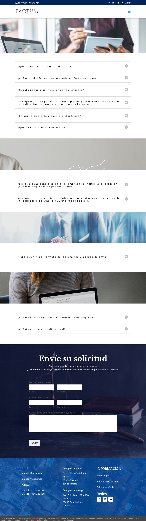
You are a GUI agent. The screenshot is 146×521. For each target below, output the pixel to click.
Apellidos (61, 392)
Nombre (32, 392)
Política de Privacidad (108, 481)
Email (31, 407)
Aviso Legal (103, 475)
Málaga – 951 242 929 (33, 493)
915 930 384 (22, 3)
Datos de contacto (41, 382)
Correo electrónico (41, 397)
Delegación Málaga (73, 490)
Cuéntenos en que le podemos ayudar (52, 412)
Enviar (35, 442)
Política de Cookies (106, 487)
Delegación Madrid (73, 468)
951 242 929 (34, 3)
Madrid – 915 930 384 (33, 490)
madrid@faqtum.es (32, 473)
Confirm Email (63, 407)
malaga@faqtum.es (32, 478)
